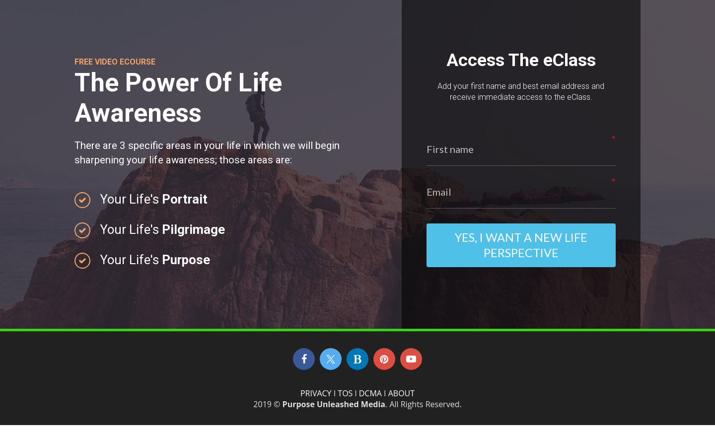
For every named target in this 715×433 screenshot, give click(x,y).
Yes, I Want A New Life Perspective (521, 249)
